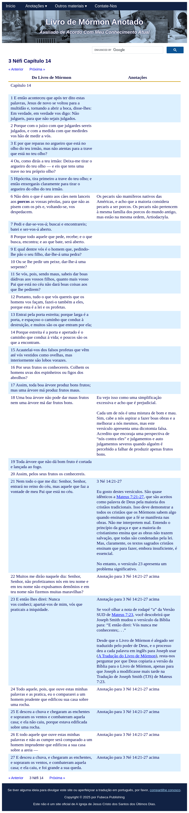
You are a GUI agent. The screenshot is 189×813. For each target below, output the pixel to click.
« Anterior (15, 69)
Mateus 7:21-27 (130, 496)
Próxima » (37, 69)
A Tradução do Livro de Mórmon (127, 655)
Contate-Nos (106, 6)
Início (11, 6)
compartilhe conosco (165, 790)
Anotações (36, 6)
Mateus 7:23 (122, 614)
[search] (127, 50)
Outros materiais (71, 6)
